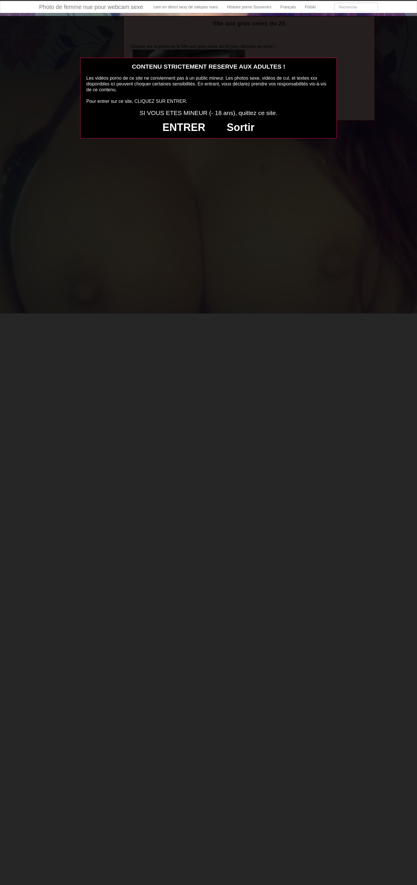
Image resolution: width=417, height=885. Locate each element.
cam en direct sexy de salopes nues (185, 7)
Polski (310, 7)
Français (288, 7)
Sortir (241, 127)
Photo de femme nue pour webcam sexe (91, 7)
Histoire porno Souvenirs (249, 7)
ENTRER (183, 127)
